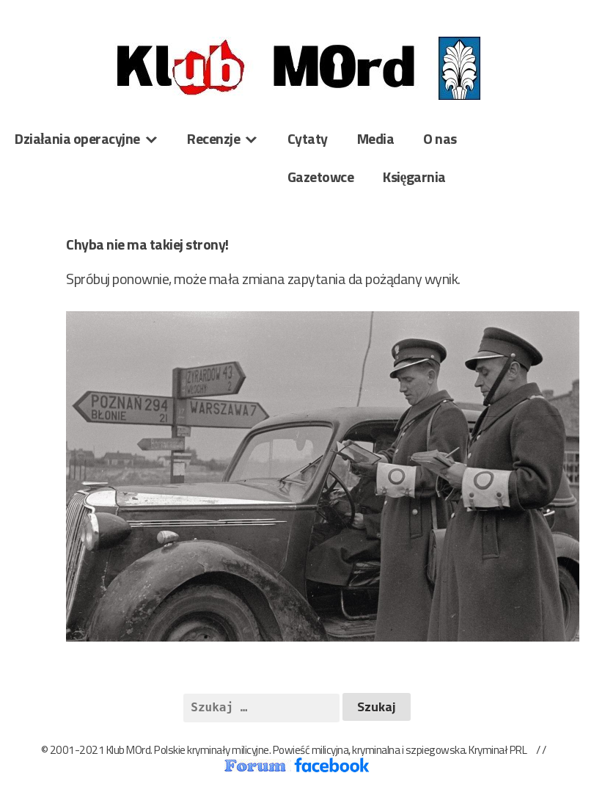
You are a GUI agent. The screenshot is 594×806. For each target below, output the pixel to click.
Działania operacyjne (77, 138)
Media (376, 138)
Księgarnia (414, 176)
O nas (440, 138)
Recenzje (213, 138)
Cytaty (307, 138)
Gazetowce (320, 176)
